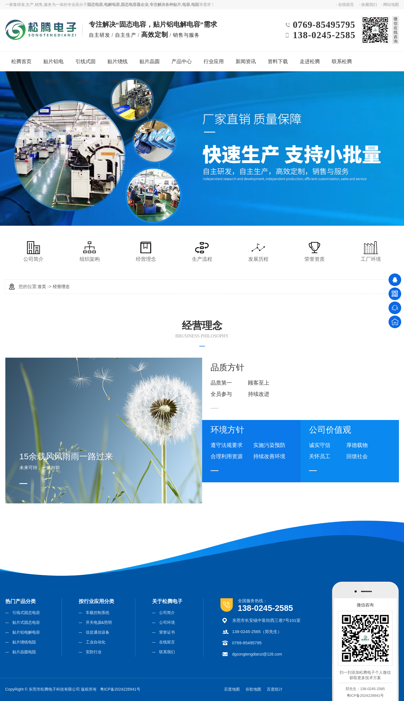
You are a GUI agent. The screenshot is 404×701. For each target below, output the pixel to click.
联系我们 (167, 652)
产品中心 (181, 59)
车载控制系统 (97, 612)
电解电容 (112, 4)
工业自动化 (95, 642)
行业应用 (213, 59)
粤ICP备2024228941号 (120, 689)
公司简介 (33, 251)
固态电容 (95, 4)
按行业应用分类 (96, 601)
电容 (186, 4)
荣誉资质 (314, 251)
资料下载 (277, 59)
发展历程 (258, 251)
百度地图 (232, 689)
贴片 (177, 4)
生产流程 (202, 251)
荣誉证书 (167, 632)
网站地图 (391, 4)
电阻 (195, 4)
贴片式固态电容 (26, 622)
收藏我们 (369, 4)
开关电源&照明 (99, 622)
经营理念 (146, 251)
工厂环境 (371, 251)
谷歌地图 (253, 689)
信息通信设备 (97, 632)
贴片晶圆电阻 (151, 62)
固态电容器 (131, 4)
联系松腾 (341, 59)
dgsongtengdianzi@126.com (257, 654)
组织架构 (90, 251)
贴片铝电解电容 (54, 62)
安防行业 (93, 652)
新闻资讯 (245, 59)
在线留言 (346, 4)
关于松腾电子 (167, 601)
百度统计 (275, 689)
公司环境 (167, 622)
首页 (42, 286)
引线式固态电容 (87, 62)
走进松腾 (309, 59)
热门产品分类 (20, 601)
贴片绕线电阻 (119, 62)
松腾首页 (20, 59)
